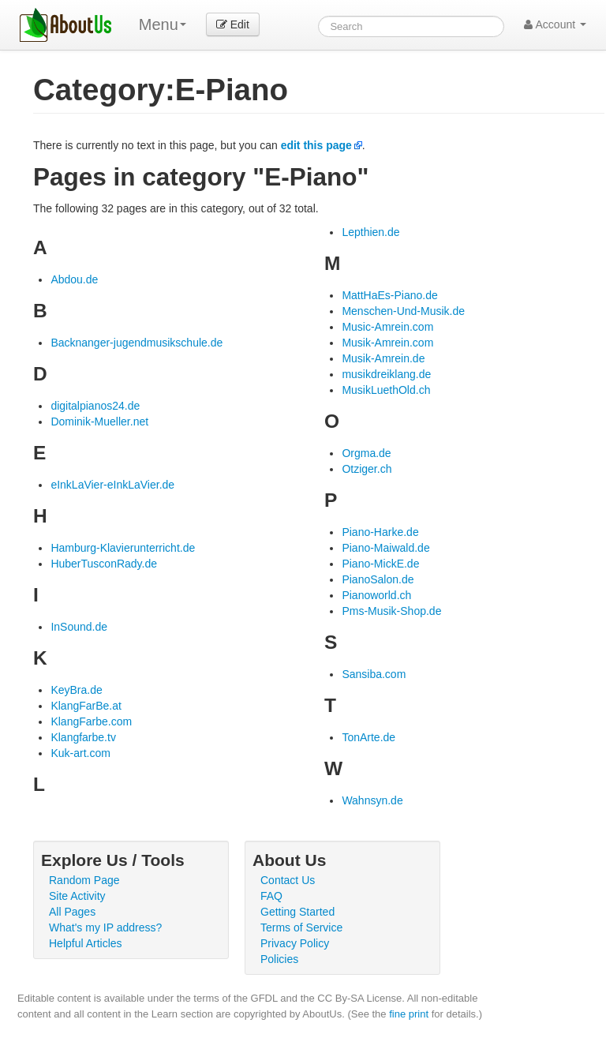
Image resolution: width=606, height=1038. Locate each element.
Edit (232, 24)
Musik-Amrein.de (383, 358)
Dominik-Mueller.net (99, 421)
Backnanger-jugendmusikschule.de (136, 342)
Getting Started (297, 911)
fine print (408, 1014)
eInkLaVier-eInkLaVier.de (112, 484)
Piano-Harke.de (380, 532)
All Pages (72, 911)
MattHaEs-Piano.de (389, 295)
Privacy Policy (294, 943)
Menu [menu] (162, 24)
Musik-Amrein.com (387, 342)
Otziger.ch (366, 469)
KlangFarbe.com (91, 721)
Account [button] (555, 24)
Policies (279, 959)
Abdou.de (74, 279)
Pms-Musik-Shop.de (391, 611)
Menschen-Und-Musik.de (403, 311)
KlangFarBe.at (86, 705)
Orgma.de (366, 453)
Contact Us (287, 880)
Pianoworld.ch (376, 595)
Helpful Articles (85, 943)
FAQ (271, 896)
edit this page (316, 145)
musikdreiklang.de (386, 374)
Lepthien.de (370, 232)
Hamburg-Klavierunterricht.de (122, 547)
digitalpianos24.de (95, 405)
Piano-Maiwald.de (385, 547)
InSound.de (78, 626)
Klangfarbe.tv (83, 737)
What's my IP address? (105, 927)
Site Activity (77, 896)
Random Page (84, 880)
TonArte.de (368, 737)
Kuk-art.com (80, 753)
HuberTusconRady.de (103, 563)
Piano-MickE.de (380, 563)
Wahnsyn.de (372, 800)
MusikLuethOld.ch (386, 390)
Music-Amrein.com (387, 326)
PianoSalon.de (377, 579)
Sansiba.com (374, 674)
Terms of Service (301, 927)
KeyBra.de (76, 690)
